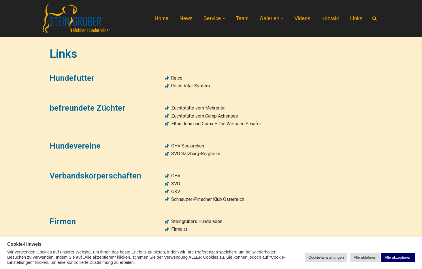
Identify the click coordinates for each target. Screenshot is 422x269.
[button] (224, 18)
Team (242, 18)
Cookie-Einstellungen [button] (326, 257)
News (186, 18)
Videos (302, 18)
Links (356, 18)
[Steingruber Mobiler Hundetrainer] (77, 18)
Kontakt (330, 18)
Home (162, 18)
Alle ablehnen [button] (365, 257)
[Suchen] (374, 18)
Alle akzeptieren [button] (398, 257)
